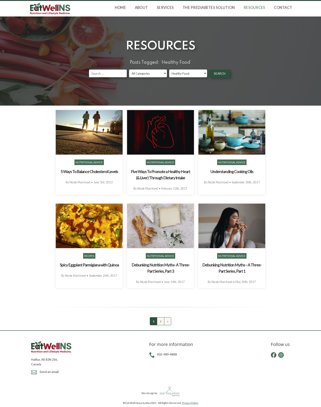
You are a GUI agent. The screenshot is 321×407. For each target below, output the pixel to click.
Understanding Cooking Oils (231, 171)
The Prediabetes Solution (209, 7)
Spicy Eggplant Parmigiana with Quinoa (89, 265)
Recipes (89, 256)
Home (120, 7)
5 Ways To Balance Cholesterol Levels (89, 171)
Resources (254, 7)
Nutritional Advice (89, 162)
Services (165, 7)
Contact (283, 7)
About (141, 7)
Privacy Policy (190, 403)
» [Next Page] (167, 321)
